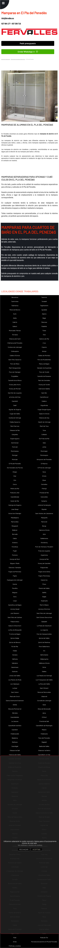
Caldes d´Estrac (15, 355)
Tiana (44, 330)
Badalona (15, 738)
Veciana (14, 655)
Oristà (44, 476)
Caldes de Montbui (44, 355)
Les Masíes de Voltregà (44, 675)
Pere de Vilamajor (15, 372)
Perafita (14, 588)
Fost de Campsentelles (44, 634)
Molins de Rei (14, 488)
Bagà (44, 318)
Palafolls (44, 326)
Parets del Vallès (44, 588)
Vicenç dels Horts (15, 384)
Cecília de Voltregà (15, 418)
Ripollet (44, 509)
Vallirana (15, 659)
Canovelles (44, 497)
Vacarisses (14, 667)
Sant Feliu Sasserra (14, 359)
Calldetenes (44, 538)
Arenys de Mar (44, 559)
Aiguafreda (44, 405)
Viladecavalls (15, 734)
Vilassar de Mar (15, 430)
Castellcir (15, 730)
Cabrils (15, 322)
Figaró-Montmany (44, 576)
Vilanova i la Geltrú (44, 750)
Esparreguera (14, 438)
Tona (44, 430)
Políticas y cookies (15, 946)
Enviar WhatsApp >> (28, 51)
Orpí (14, 476)
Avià (44, 534)
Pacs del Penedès (44, 738)
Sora (14, 596)
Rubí (14, 937)
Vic (44, 651)
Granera (14, 542)
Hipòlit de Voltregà (44, 422)
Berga (44, 526)
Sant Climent (44, 688)
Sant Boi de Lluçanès (15, 393)
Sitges (15, 472)
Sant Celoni (15, 692)
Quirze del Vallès (44, 638)
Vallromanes (44, 655)
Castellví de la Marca (14, 380)
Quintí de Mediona (44, 642)
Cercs (15, 484)
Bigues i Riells (14, 563)
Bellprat (14, 530)
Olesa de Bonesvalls (44, 709)
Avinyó (44, 351)
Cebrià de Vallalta (44, 389)
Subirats (15, 671)
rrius (44, 343)
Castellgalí (14, 746)
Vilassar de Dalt (15, 750)
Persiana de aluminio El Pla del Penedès (44, 942)
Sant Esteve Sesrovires (44, 617)
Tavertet (44, 297)
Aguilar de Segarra (15, 409)
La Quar (14, 688)
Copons (44, 347)
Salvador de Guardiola (44, 368)
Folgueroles (44, 567)
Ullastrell (44, 696)
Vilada (15, 651)
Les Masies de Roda (14, 680)
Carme (15, 584)
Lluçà (15, 601)
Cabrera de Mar (44, 339)
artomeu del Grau (14, 397)
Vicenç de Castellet (44, 563)
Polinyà (44, 488)
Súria (44, 667)
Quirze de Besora (14, 642)
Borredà (14, 534)
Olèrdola (15, 713)
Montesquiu (44, 455)
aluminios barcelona (5, 59)
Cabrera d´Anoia (44, 530)
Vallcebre (15, 663)
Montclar (15, 459)
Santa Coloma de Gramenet (15, 700)
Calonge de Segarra (14, 505)
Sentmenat (15, 443)
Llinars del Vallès (14, 675)
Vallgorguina (44, 659)
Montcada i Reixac (15, 330)
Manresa (44, 322)
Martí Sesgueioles (15, 368)
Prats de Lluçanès (44, 551)
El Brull (44, 717)
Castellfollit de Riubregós (44, 725)
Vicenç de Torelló (44, 384)
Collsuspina (15, 351)
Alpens (44, 314)
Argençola (44, 601)
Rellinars (15, 742)
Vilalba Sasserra (15, 422)
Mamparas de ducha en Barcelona (18, 59)
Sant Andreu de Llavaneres (44, 513)
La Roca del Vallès (44, 684)
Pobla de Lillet (14, 493)
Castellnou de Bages (14, 605)
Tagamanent (44, 305)
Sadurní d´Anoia (44, 414)
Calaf (14, 405)
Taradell (44, 301)
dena (44, 713)
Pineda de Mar (44, 493)
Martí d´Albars (44, 605)
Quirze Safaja (15, 638)
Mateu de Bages (44, 364)
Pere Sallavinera (44, 646)
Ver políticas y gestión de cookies (30, 845)
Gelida (15, 705)
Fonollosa (15, 547)
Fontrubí (15, 447)
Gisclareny (44, 542)
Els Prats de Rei (44, 438)
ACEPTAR (36, 849)
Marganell (15, 526)
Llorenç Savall (14, 609)
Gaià (44, 443)
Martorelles (15, 522)
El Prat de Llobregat (44, 468)
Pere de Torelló (44, 372)
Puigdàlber (14, 376)
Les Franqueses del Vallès (44, 680)
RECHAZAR (23, 849)
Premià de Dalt (44, 721)
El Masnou (44, 463)
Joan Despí (14, 509)
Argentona (44, 555)
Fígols (15, 576)
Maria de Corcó (15, 696)
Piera (44, 584)
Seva (44, 472)
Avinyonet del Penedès (44, 459)
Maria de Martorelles (44, 692)
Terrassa (15, 335)
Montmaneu (15, 451)
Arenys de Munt (15, 559)
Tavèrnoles (14, 301)
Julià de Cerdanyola (44, 505)
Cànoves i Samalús (15, 567)
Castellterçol (44, 397)
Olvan (44, 480)
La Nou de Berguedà (14, 630)
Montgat (15, 455)
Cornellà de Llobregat (44, 700)
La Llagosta (44, 630)
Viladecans (44, 734)
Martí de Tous (44, 426)
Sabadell (44, 621)
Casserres (44, 580)
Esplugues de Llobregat (15, 580)
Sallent (15, 326)
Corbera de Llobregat (15, 347)
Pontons (15, 555)
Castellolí (15, 401)
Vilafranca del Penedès (14, 343)
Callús (15, 538)
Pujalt (15, 551)
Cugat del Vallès (15, 414)
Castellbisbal (15, 497)
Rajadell (44, 742)
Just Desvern (14, 613)
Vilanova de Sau (44, 418)
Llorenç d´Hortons (44, 609)
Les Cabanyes (14, 684)
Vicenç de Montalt (15, 389)
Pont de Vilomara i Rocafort (44, 547)
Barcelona (15, 297)
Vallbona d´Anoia (44, 663)
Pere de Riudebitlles (44, 359)
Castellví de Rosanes (44, 376)
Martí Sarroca (14, 426)
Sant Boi (44, 393)
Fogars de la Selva (44, 572)
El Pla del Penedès (15, 463)
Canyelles (15, 434)
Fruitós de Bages (14, 634)
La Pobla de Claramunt (44, 626)
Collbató (44, 434)
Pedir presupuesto (28, 43)
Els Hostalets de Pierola (15, 468)
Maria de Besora (15, 310)
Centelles (44, 484)
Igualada (44, 310)
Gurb (14, 314)
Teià (44, 335)
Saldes (44, 671)
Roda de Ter (44, 937)
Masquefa (44, 518)
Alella (15, 318)
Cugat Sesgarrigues (44, 409)
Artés (15, 942)
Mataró (44, 730)
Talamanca (14, 305)
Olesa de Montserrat (14, 709)
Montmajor (44, 451)
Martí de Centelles (44, 380)
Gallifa (44, 592)
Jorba (44, 447)
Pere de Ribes (14, 364)
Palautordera (15, 621)
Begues (14, 592)
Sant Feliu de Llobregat (44, 613)
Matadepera (15, 518)
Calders (44, 401)
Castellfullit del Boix (14, 725)
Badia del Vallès (44, 746)
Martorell (44, 522)
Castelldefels (15, 717)
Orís (15, 480)
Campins (44, 501)
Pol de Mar (14, 646)
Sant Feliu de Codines (15, 617)
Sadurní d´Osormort (14, 626)
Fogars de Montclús (14, 572)
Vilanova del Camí (14, 339)
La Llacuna (14, 721)
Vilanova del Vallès (15, 755)
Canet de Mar (14, 501)
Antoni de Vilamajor (14, 513)
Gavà (44, 705)
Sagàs (44, 596)
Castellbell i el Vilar (44, 755)
